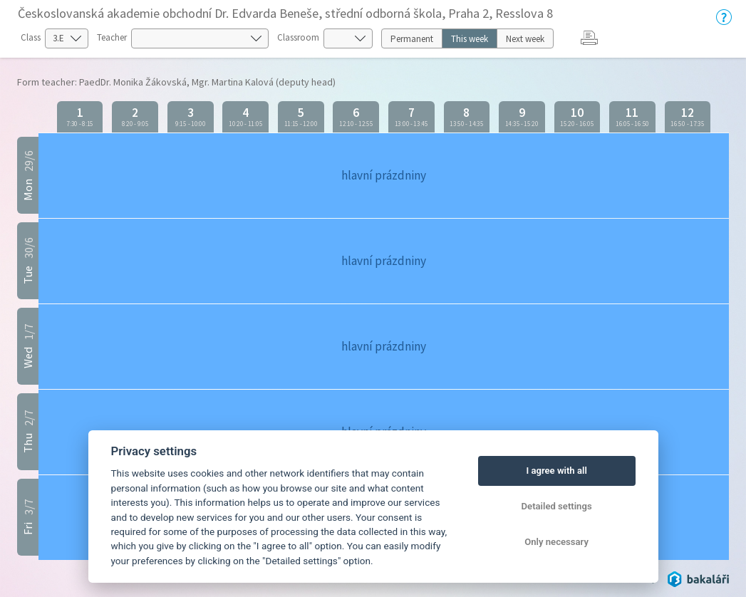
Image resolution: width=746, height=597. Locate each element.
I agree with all (556, 470)
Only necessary (556, 541)
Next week (525, 39)
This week (469, 39)
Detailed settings (557, 506)
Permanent (411, 39)
